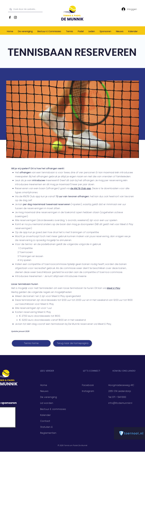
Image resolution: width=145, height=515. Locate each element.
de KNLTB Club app (80, 188)
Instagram (88, 391)
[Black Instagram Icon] (15, 17)
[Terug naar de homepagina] (72, 343)
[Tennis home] (31, 343)
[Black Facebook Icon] (10, 17)
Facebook (88, 385)
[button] (49, 31)
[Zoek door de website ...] (25, 9)
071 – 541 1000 (119, 397)
